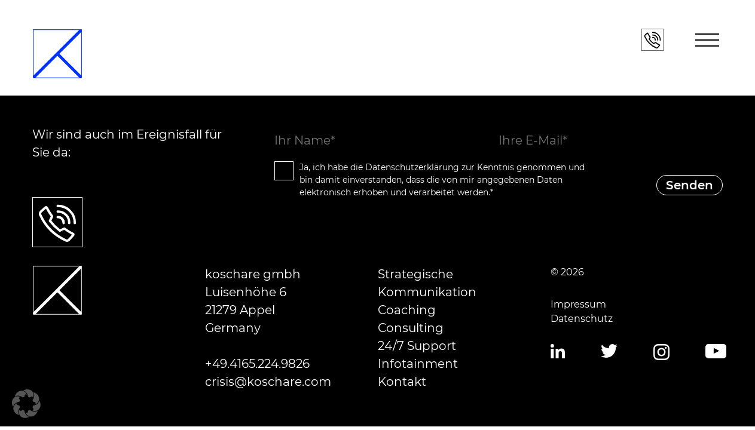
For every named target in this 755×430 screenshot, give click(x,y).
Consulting (411, 328)
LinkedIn (558, 352)
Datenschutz (582, 318)
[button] (26, 403)
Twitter (609, 352)
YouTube (715, 352)
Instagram (661, 353)
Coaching (407, 310)
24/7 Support (417, 346)
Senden (689, 185)
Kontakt (402, 381)
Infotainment (418, 364)
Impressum (578, 304)
